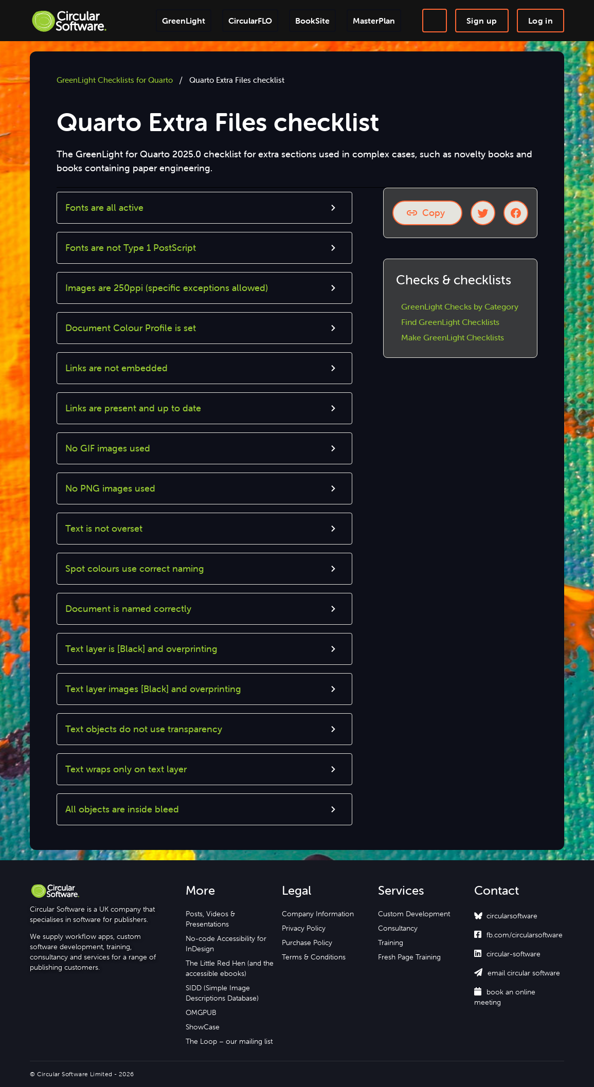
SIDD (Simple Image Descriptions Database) (222, 993)
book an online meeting (504, 997)
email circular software (517, 972)
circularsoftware (512, 915)
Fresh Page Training (409, 957)
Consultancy (398, 928)
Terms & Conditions (314, 957)
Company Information (318, 913)
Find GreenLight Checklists (450, 322)
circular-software (507, 953)
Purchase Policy (307, 942)
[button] (204, 207)
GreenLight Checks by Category (459, 306)
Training (390, 942)
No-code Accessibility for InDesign (226, 943)
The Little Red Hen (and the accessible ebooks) (230, 968)
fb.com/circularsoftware (518, 934)
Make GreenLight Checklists (452, 337)
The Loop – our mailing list (229, 1041)
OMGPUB (201, 1012)
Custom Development (414, 913)
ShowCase (203, 1026)
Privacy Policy (304, 928)
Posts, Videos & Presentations (210, 919)
